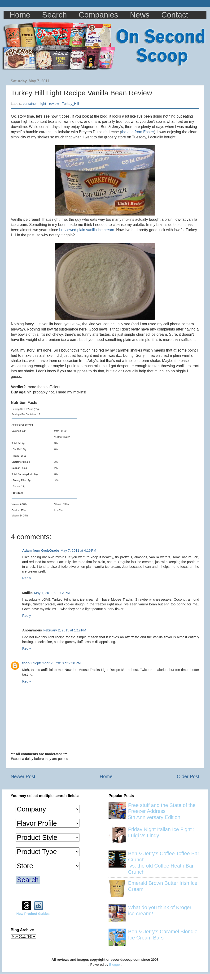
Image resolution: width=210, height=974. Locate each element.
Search (54, 15)
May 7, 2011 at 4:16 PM (78, 550)
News (140, 15)
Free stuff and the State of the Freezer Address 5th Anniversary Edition (162, 811)
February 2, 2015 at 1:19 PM (64, 630)
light (43, 104)
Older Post (188, 776)
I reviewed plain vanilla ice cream (86, 230)
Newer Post (23, 776)
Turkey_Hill (70, 104)
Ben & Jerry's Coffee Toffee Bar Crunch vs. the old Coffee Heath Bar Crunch (163, 863)
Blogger (115, 964)
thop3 (26, 663)
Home (19, 15)
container (30, 104)
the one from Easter (137, 132)
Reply (26, 578)
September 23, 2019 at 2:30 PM (57, 663)
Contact (174, 15)
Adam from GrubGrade (40, 550)
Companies (98, 15)
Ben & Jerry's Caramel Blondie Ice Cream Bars (162, 935)
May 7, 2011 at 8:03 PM (52, 593)
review (54, 104)
